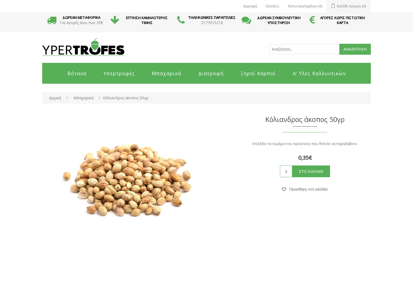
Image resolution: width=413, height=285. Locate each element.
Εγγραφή (250, 6)
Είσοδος (272, 6)
